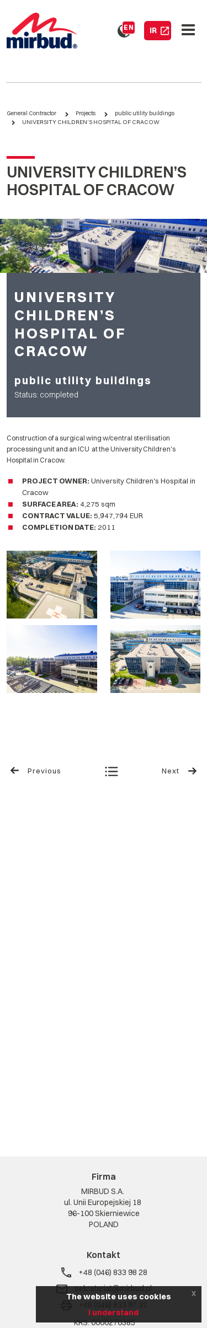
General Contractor (31, 113)
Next (180, 771)
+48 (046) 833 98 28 (104, 1272)
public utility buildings (144, 113)
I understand (113, 1313)
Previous (35, 771)
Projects (85, 113)
